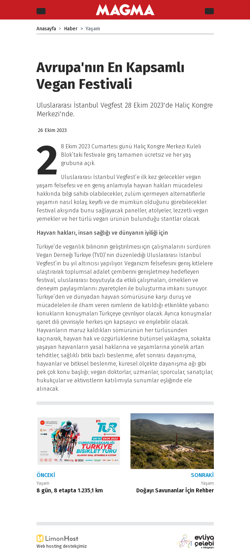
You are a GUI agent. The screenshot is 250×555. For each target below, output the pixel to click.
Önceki (46, 475)
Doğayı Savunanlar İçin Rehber (175, 490)
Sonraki (202, 475)
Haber (71, 29)
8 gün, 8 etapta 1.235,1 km (70, 490)
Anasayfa (46, 29)
